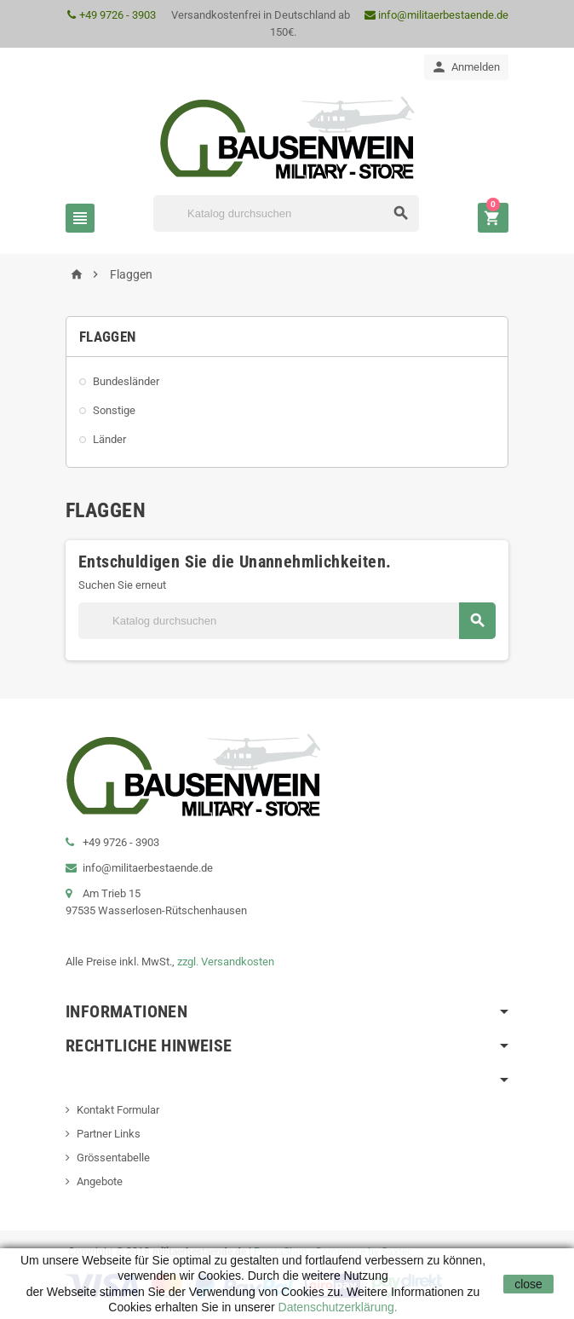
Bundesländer (126, 381)
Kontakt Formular (118, 1109)
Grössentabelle (113, 1157)
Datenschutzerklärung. (336, 1307)
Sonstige (114, 410)
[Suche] (286, 213)
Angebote (100, 1181)
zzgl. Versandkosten (225, 961)
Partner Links (109, 1133)
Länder (109, 439)
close (528, 1284)
